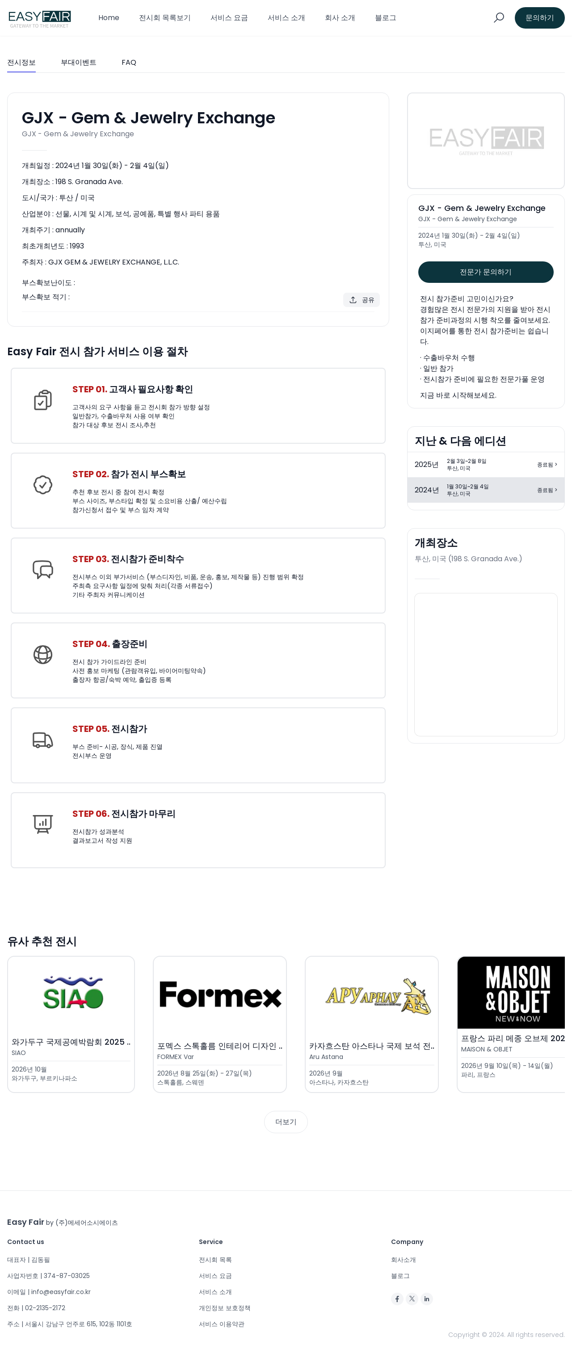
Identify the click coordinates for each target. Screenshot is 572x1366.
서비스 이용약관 (221, 1324)
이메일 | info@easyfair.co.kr (49, 1291)
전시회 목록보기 (165, 18)
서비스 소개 (286, 18)
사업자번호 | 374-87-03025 (48, 1275)
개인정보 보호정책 (225, 1307)
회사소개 (403, 1259)
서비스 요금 (229, 18)
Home (108, 18)
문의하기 (540, 18)
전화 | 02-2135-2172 (36, 1307)
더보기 (286, 1122)
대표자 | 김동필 (28, 1259)
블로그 (385, 18)
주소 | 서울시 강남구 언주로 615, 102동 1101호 (69, 1324)
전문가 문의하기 (486, 272)
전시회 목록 (215, 1259)
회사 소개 (340, 18)
